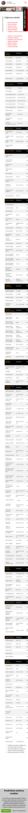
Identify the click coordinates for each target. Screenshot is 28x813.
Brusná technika (12, 28)
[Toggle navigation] (25, 2)
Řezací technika (12, 29)
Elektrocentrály (12, 43)
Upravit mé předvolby (18, 810)
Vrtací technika (12, 24)
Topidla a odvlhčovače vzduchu (17, 31)
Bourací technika (13, 22)
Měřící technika (12, 45)
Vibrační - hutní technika (15, 36)
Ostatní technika (13, 46)
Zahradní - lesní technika (15, 39)
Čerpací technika (13, 41)
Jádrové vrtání (12, 26)
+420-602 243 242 (25, 18)
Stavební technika (13, 37)
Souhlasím (6, 810)
